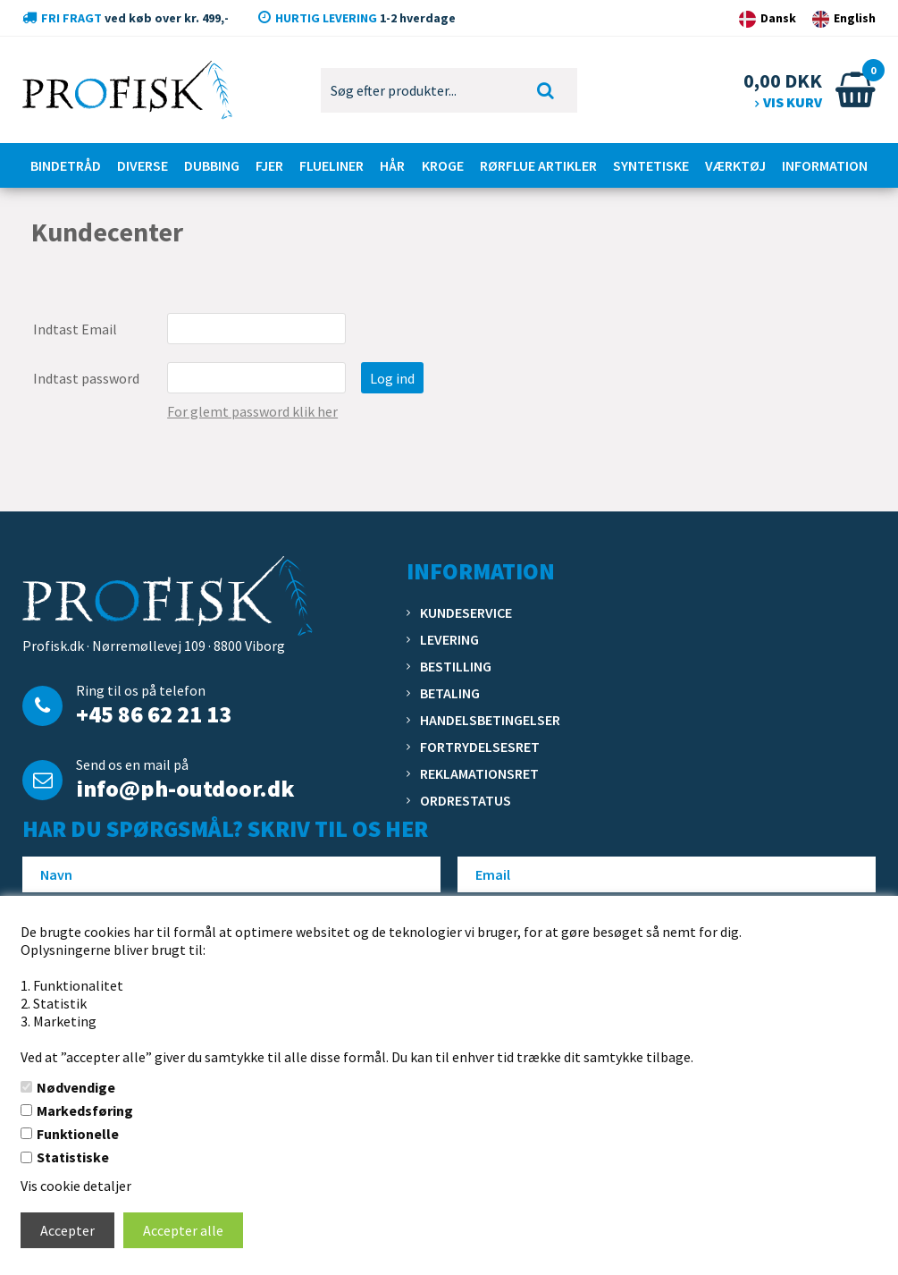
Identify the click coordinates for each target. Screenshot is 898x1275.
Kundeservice (466, 612)
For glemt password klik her (252, 411)
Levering (449, 639)
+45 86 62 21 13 (153, 714)
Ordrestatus (465, 800)
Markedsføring (85, 1110)
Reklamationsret (479, 773)
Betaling (450, 693)
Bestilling (455, 666)
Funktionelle (78, 1134)
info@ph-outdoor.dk (185, 788)
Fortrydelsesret (480, 747)
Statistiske (73, 1157)
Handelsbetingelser (490, 720)
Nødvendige (76, 1087)
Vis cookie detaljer (76, 1186)
